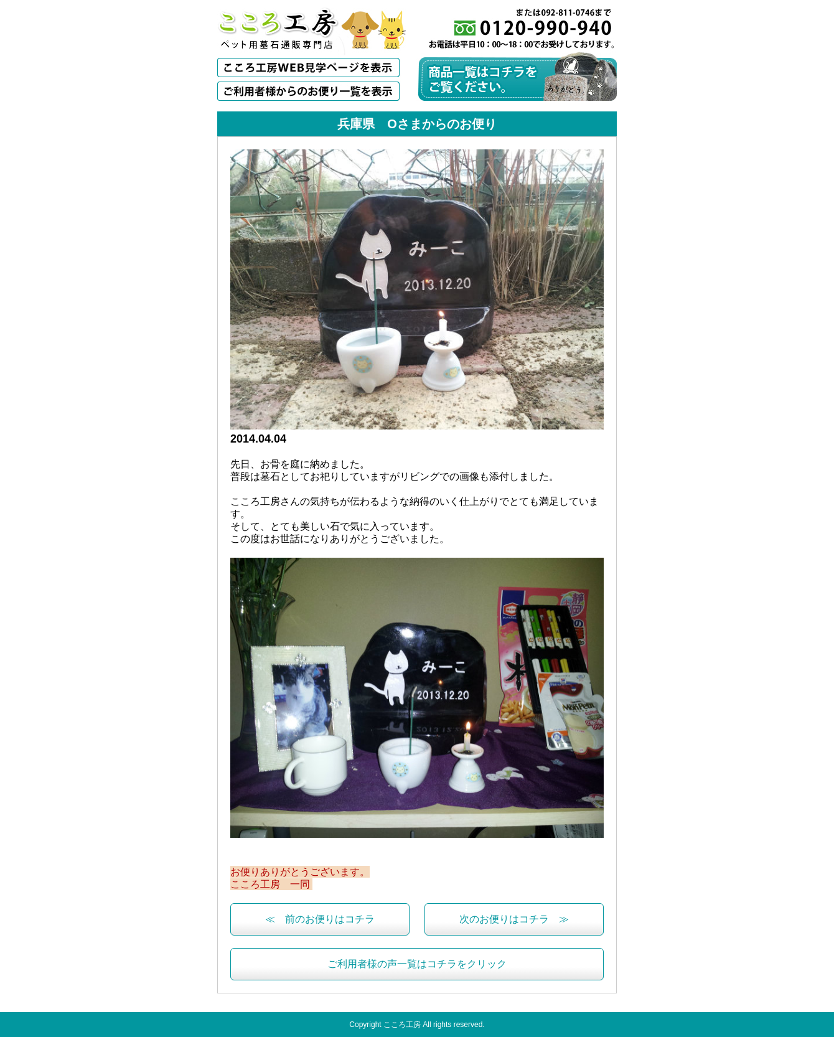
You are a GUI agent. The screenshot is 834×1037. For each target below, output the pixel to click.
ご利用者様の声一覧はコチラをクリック (417, 964)
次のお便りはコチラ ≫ (514, 919)
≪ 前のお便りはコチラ (320, 919)
